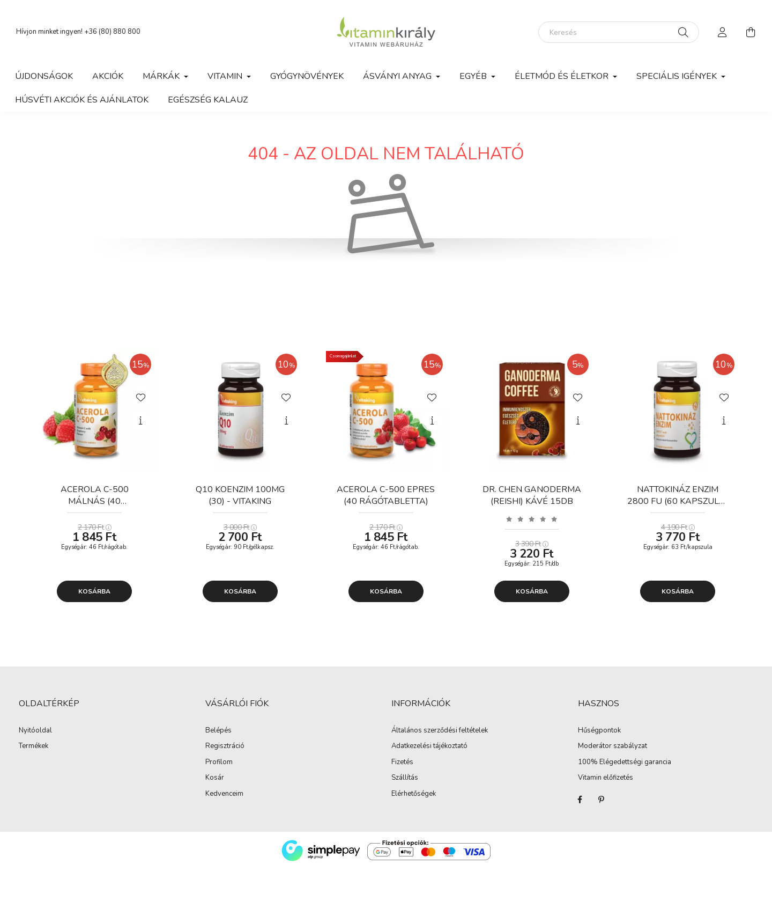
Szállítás (404, 778)
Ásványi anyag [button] (398, 76)
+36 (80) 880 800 (112, 31)
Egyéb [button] (474, 76)
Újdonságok (44, 76)
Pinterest (601, 799)
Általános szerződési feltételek (439, 731)
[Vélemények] (531, 518)
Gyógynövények (307, 76)
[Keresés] (618, 32)
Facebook (580, 799)
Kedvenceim (224, 794)
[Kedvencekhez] (140, 396)
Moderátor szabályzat (612, 746)
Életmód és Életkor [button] (563, 76)
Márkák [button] (162, 76)
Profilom (219, 762)
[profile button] (722, 32)
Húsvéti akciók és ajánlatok (82, 100)
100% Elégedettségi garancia (624, 762)
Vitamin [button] (225, 76)
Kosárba (94, 591)
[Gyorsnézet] (140, 420)
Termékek (33, 746)
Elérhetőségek (413, 794)
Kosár (214, 778)
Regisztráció (224, 746)
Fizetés (402, 762)
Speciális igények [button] (677, 76)
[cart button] (750, 32)
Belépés (218, 731)
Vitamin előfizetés (605, 778)
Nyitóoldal (35, 731)
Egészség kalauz (208, 100)
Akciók (107, 76)
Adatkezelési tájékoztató (429, 746)
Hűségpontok (599, 731)
